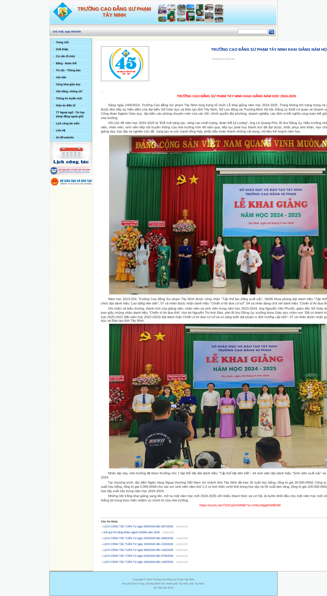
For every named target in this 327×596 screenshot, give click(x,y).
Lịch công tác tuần (67, 123)
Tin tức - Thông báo (68, 70)
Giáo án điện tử (65, 105)
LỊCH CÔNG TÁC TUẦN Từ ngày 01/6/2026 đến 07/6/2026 (138, 555)
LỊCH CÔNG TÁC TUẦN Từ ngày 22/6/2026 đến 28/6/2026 (138, 538)
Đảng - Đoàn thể (66, 63)
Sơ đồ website (65, 137)
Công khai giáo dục (68, 84)
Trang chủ (62, 42)
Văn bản (61, 77)
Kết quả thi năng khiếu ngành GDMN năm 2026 (132, 532)
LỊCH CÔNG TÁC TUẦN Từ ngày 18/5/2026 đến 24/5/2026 (138, 561)
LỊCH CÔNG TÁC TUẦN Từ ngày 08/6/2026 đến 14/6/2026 (138, 549)
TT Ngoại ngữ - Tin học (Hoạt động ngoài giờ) (70, 114)
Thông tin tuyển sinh (69, 98)
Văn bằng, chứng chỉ (69, 91)
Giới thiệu (62, 49)
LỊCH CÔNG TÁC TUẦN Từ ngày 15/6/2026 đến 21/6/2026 (138, 544)
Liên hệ (60, 130)
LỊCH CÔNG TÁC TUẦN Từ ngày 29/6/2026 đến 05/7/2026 (138, 526)
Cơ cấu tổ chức (65, 56)
